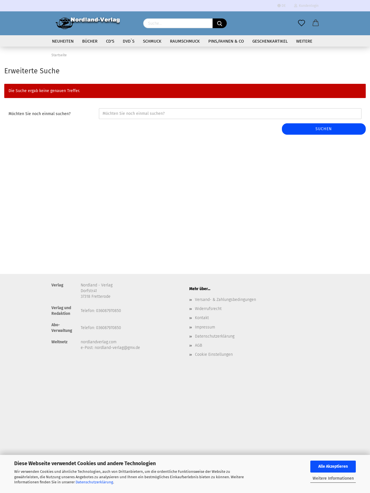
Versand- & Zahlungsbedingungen (225, 299)
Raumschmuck (185, 41)
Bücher (89, 41)
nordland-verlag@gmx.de (117, 347)
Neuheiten (63, 41)
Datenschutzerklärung (94, 482)
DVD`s (128, 41)
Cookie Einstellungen (214, 354)
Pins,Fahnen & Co (226, 41)
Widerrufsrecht (208, 308)
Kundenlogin (306, 6)
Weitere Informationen (333, 478)
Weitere (304, 41)
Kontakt (202, 317)
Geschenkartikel (270, 41)
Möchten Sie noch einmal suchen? (39, 113)
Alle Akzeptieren (333, 466)
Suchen (323, 128)
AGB (198, 345)
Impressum (205, 327)
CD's (110, 41)
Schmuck (152, 41)
